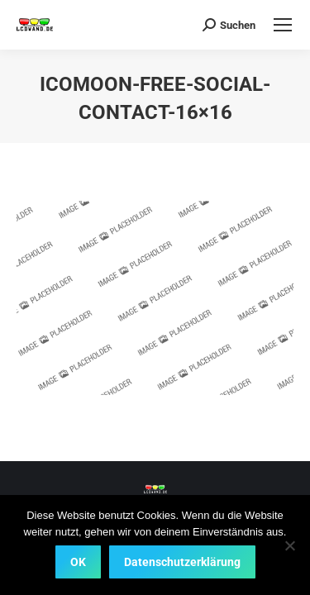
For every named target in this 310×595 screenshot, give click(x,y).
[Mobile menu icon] (282, 25)
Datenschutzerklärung (182, 562)
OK (78, 562)
